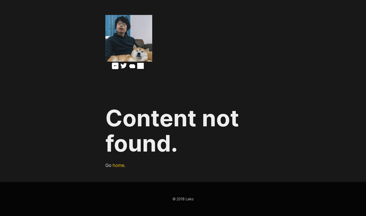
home (118, 165)
